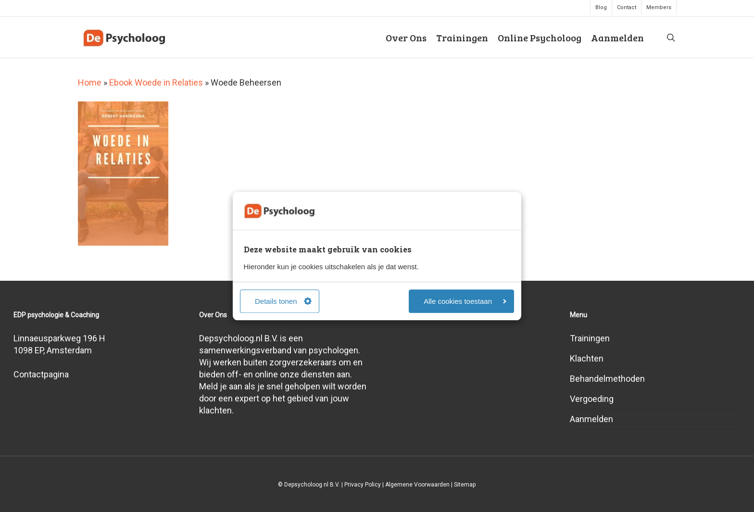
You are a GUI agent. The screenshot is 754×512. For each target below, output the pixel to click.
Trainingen (590, 338)
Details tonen (283, 301)
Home (89, 82)
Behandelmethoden (607, 379)
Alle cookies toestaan (465, 301)
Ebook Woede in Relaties (156, 82)
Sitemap (465, 484)
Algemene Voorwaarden (417, 484)
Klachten (586, 358)
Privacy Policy (362, 484)
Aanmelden (591, 419)
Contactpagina (41, 374)
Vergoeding (592, 399)
